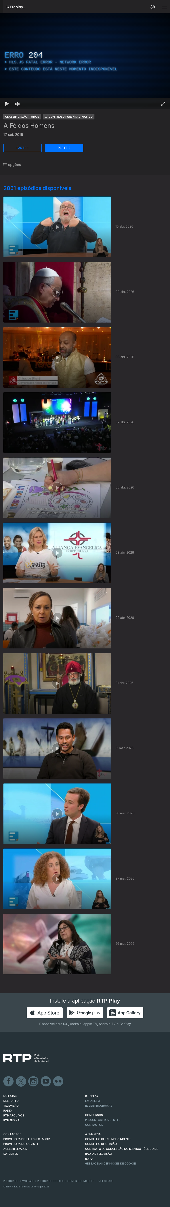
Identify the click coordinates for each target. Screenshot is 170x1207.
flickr (58, 1081)
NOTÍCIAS (10, 1096)
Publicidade (105, 1181)
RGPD (89, 1158)
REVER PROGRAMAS (98, 1105)
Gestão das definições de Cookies (111, 1163)
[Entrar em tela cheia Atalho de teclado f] (163, 103)
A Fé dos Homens (28, 125)
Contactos (94, 1124)
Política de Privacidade (18, 1181)
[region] (85, 61)
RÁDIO (7, 1110)
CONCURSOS (94, 1115)
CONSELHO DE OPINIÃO (101, 1144)
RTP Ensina (11, 1120)
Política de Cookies (50, 1181)
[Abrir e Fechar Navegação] (164, 7)
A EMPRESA (93, 1134)
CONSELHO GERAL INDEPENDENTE (108, 1139)
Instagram (33, 1081)
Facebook (8, 1081)
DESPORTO (11, 1100)
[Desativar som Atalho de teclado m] (17, 103)
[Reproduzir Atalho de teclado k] (7, 103)
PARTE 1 (22, 148)
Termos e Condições (80, 1181)
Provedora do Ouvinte (21, 1144)
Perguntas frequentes (102, 1120)
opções (12, 164)
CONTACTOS (12, 1134)
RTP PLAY (91, 1096)
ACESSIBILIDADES (15, 1148)
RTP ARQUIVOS (13, 1115)
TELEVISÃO (11, 1105)
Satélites (10, 1153)
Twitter (21, 1081)
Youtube (46, 1081)
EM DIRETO (92, 1100)
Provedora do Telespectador (26, 1139)
